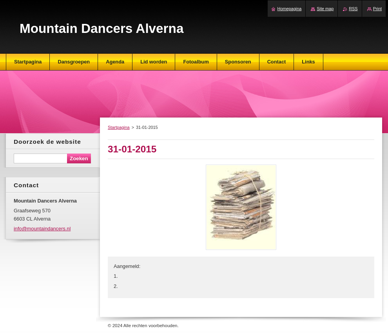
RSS (353, 8)
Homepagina (289, 8)
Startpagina (119, 127)
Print (377, 8)
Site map (325, 8)
